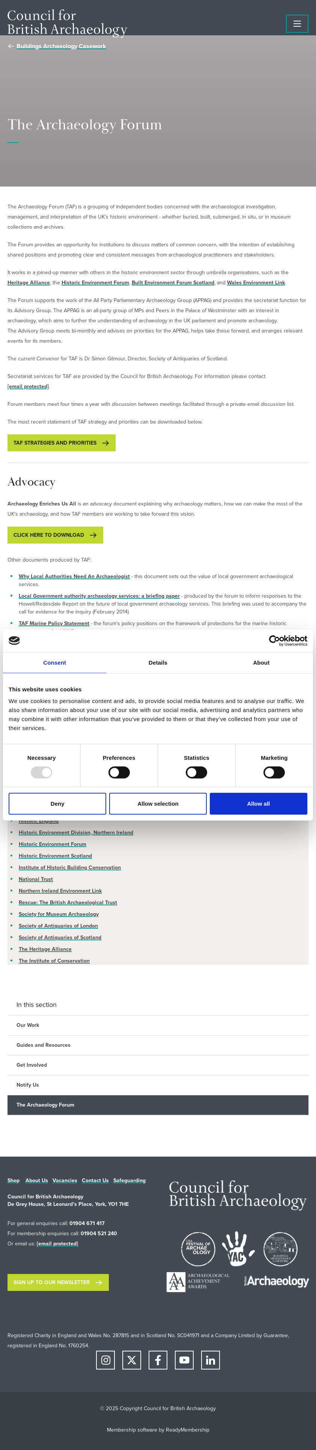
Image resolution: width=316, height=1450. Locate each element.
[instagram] (105, 1360)
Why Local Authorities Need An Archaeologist (74, 576)
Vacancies (65, 1180)
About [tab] (261, 662)
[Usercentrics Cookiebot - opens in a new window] (274, 640)
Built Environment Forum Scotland (173, 283)
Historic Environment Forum (95, 283)
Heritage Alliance (29, 283)
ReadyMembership (187, 1430)
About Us (37, 1180)
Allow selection (157, 803)
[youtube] (184, 1360)
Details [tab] (158, 662)
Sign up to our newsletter (52, 1282)
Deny (58, 803)
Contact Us (95, 1180)
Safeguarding (129, 1180)
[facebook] (158, 1360)
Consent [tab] (54, 662)
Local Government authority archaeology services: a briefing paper (99, 596)
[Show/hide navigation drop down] (297, 24)
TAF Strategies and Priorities (55, 443)
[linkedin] (210, 1360)
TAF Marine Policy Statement (54, 623)
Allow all (258, 803)
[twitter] (131, 1360)
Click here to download (49, 535)
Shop (14, 1180)
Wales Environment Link (256, 283)
